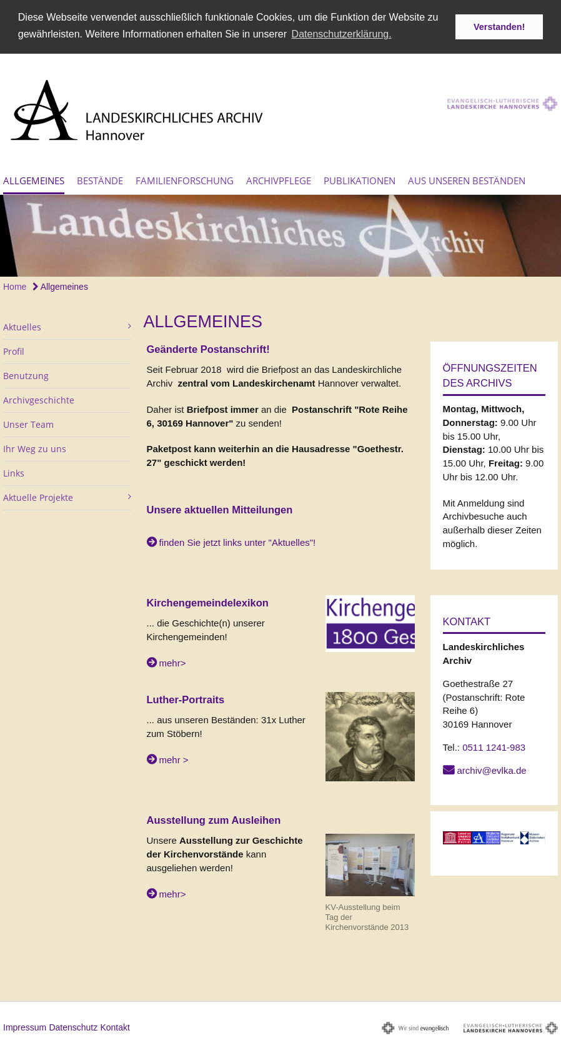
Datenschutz (73, 1026)
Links (13, 472)
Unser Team (28, 423)
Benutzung (26, 374)
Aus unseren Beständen (466, 178)
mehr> (172, 661)
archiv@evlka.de (492, 768)
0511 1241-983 (493, 745)
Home (14, 285)
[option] (280, 234)
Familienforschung (185, 178)
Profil (13, 350)
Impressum (24, 1026)
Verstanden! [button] (499, 27)
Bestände (100, 178)
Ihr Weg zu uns (34, 447)
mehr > (174, 758)
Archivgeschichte (38, 399)
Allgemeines (33, 178)
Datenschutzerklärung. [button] (342, 34)
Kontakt (114, 1026)
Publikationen (359, 178)
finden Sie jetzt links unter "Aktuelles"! (237, 541)
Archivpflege (278, 178)
